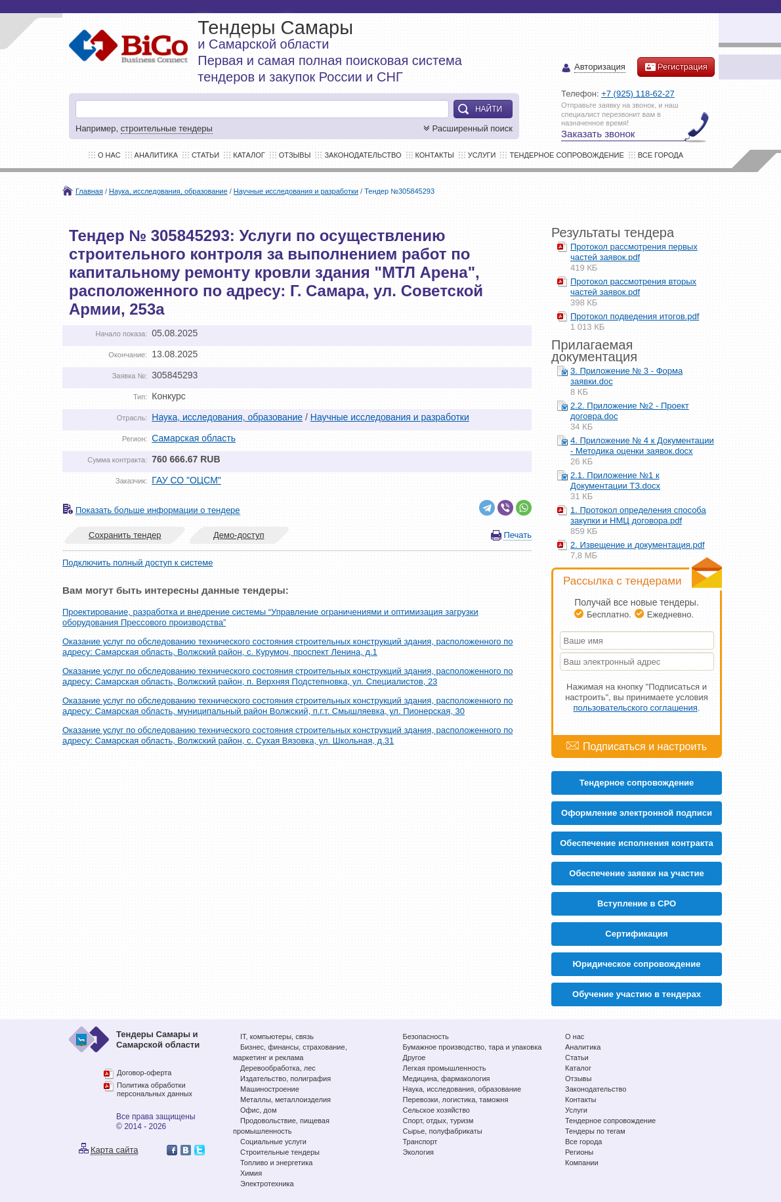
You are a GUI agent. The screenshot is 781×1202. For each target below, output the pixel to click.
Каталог (249, 155)
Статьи (205, 155)
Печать (517, 535)
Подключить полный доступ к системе (137, 563)
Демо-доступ (238, 535)
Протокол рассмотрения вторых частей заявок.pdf (633, 287)
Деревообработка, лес (278, 1068)
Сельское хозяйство (436, 1110)
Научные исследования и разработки (296, 191)
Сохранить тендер (125, 535)
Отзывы (295, 155)
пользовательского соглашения (636, 708)
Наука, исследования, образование (168, 191)
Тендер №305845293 (399, 191)
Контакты (434, 155)
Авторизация (599, 67)
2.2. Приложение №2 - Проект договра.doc (629, 411)
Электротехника (267, 1184)
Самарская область (194, 438)
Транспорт (420, 1142)
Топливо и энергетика (276, 1163)
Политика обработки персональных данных (154, 1089)
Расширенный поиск (467, 128)
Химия (251, 1173)
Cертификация (636, 934)
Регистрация (675, 67)
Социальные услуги (273, 1142)
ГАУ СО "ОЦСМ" (186, 480)
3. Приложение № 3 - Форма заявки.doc (626, 376)
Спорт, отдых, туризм (438, 1120)
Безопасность (426, 1036)
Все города (660, 155)
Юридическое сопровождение (637, 964)
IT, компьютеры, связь (277, 1036)
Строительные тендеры (280, 1152)
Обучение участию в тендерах (636, 994)
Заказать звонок (598, 133)
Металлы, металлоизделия (285, 1099)
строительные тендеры (167, 128)
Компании (582, 1163)
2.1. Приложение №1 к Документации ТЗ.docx (615, 480)
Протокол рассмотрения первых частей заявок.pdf (634, 252)
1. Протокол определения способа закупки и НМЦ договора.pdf (638, 515)
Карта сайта (114, 1150)
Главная (89, 191)
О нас (109, 155)
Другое (414, 1057)
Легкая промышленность (444, 1068)
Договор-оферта (144, 1073)
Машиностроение (269, 1089)
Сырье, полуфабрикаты (442, 1131)
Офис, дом (258, 1110)
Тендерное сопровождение (566, 155)
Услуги (482, 155)
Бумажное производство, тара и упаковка (472, 1047)
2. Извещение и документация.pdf (637, 545)
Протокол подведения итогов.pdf (634, 316)
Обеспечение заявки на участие (636, 873)
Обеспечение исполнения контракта (636, 843)
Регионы (579, 1152)
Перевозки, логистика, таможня (456, 1099)
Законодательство (362, 155)
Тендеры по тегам (595, 1131)
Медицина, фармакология (446, 1078)
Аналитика (156, 155)
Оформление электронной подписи (636, 813)
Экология (418, 1152)
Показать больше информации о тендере (157, 510)
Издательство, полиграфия (285, 1078)
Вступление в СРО (636, 903)
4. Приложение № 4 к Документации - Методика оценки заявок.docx (642, 445)
